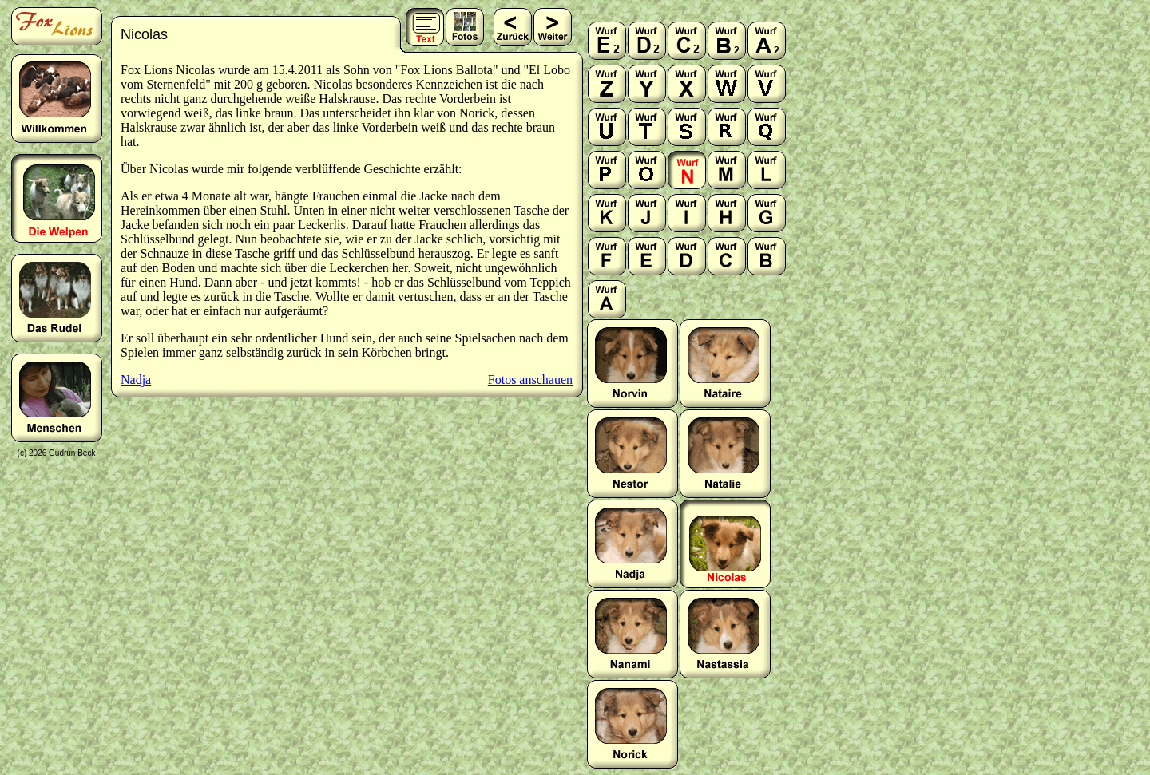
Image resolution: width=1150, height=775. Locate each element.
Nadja (136, 379)
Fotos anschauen (530, 379)
